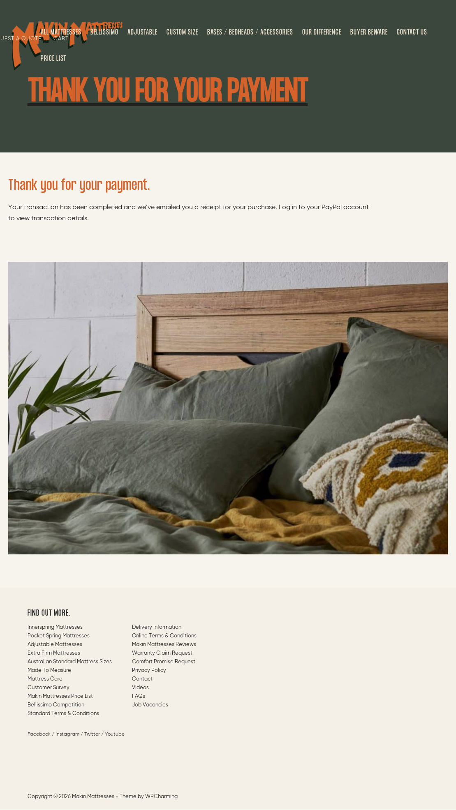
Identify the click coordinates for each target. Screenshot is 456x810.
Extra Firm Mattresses (54, 653)
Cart (61, 39)
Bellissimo (104, 32)
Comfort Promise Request (163, 662)
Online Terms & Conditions (164, 636)
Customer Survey (48, 687)
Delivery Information (156, 627)
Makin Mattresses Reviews (164, 644)
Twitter (92, 734)
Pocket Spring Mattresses (59, 636)
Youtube (115, 734)
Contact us (412, 32)
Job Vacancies (150, 705)
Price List (53, 59)
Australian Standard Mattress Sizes (70, 662)
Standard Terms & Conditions (63, 713)
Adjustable (142, 32)
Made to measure (49, 670)
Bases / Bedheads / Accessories (250, 32)
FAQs (138, 696)
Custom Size (182, 32)
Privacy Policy (149, 670)
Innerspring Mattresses (55, 627)
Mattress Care (45, 679)
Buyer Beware (369, 32)
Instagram (67, 734)
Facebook (39, 734)
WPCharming (161, 796)
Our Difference (321, 32)
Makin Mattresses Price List (60, 696)
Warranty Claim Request (162, 653)
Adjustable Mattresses (55, 644)
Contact (142, 679)
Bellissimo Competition (56, 705)
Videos (140, 687)
